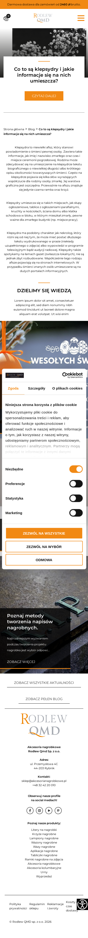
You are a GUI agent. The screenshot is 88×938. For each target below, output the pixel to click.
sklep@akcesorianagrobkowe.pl (44, 781)
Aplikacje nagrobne (44, 851)
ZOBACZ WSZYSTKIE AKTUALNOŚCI (44, 683)
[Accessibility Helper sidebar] (82, 904)
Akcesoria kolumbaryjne (44, 868)
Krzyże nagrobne (44, 834)
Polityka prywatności (18, 906)
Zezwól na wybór (44, 546)
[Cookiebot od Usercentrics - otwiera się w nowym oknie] (63, 375)
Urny (44, 872)
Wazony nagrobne (44, 842)
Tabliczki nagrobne (44, 855)
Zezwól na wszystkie (44, 533)
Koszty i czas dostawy (72, 906)
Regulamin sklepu (37, 906)
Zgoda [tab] (13, 388)
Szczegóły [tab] (36, 388)
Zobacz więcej (21, 661)
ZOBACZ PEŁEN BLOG (44, 699)
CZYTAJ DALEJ (44, 96)
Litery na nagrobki (44, 830)
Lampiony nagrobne (44, 838)
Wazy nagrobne (44, 846)
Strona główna (14, 129)
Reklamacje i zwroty (55, 906)
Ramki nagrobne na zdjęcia (44, 859)
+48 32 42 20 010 (44, 785)
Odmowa (44, 560)
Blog (31, 129)
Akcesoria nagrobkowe (44, 863)
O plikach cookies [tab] (67, 388)
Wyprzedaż (44, 876)
